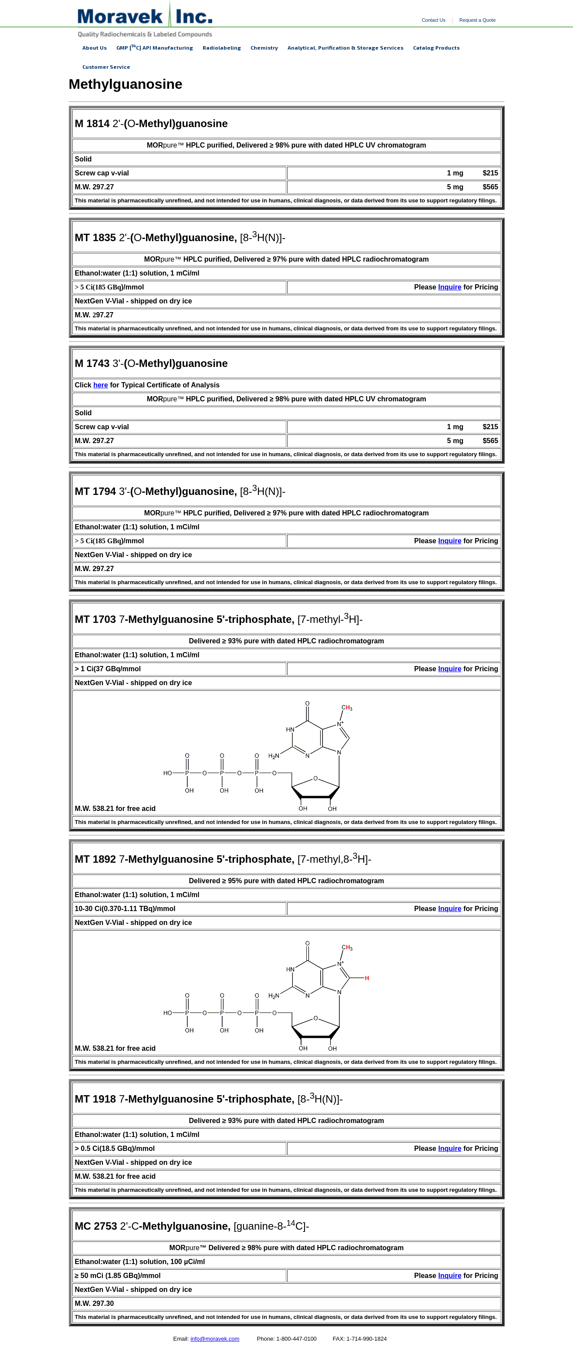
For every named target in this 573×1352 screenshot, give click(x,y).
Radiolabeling (222, 47)
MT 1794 (95, 491)
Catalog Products (436, 47)
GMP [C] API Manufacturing (154, 46)
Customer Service (106, 67)
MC (84, 1226)
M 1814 (92, 123)
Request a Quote (477, 20)
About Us (94, 47)
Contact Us (433, 20)
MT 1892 (95, 859)
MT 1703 (95, 619)
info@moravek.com (214, 1338)
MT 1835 (95, 237)
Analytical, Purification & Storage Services (345, 47)
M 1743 (92, 363)
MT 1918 (95, 1099)
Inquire (449, 287)
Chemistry (264, 47)
